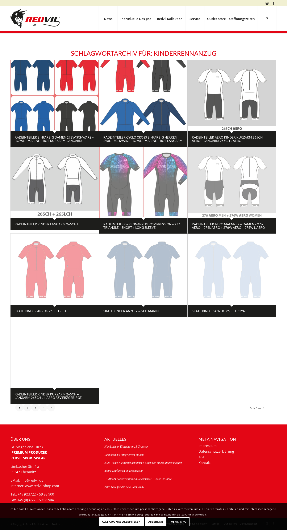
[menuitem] (108, 18)
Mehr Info (178, 521)
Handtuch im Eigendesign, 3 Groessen (126, 446)
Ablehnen (155, 521)
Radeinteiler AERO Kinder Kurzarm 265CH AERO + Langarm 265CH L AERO (227, 139)
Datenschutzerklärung (216, 451)
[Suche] (267, 18)
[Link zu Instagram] (267, 3)
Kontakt (205, 462)
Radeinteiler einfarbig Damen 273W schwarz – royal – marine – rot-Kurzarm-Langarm (54, 139)
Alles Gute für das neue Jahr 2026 (124, 487)
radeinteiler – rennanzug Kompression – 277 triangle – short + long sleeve (141, 226)
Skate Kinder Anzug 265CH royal (219, 311)
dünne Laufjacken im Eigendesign (123, 470)
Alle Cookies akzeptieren (121, 521)
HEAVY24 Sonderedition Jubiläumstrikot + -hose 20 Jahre (137, 479)
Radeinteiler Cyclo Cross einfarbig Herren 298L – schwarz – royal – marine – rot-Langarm (143, 139)
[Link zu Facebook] (273, 3)
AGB (202, 457)
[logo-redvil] (35, 18)
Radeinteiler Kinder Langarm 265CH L (47, 224)
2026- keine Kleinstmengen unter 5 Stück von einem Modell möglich (143, 462)
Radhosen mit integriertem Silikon (124, 454)
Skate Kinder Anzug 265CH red (40, 311)
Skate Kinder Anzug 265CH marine (132, 311)
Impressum (208, 445)
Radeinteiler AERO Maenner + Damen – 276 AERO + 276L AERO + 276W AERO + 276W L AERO (228, 226)
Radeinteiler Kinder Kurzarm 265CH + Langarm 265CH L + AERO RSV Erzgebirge (48, 396)
